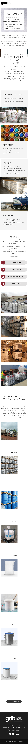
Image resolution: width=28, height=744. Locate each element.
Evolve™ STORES (16, 28)
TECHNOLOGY (6, 21)
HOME (4, 15)
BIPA (17, 734)
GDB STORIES (5, 28)
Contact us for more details (14, 701)
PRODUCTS (11, 15)
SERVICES (19, 15)
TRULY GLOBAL (15, 21)
